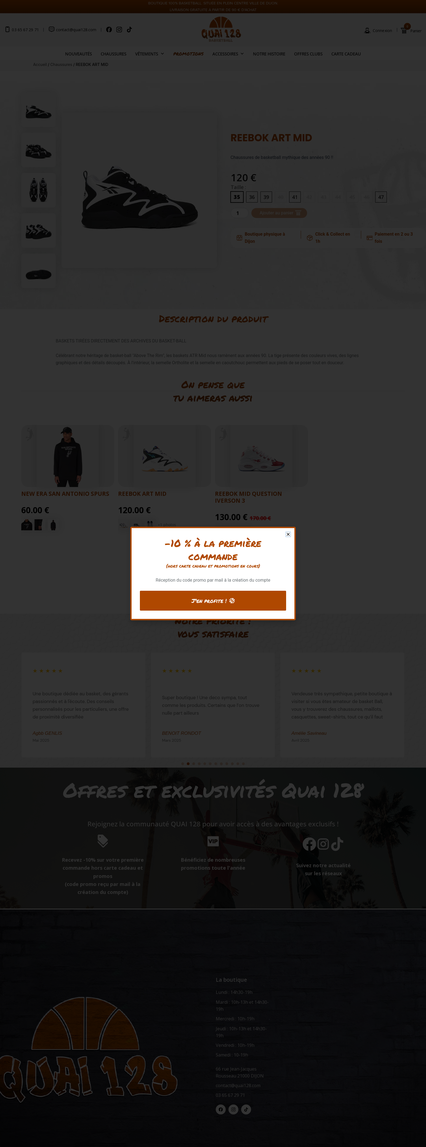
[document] (213, 573)
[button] (288, 534)
